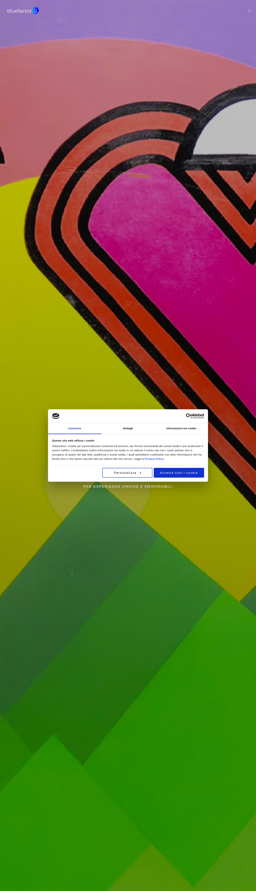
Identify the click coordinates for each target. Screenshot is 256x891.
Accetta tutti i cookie (179, 472)
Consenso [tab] (74, 428)
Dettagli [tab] (128, 428)
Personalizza (127, 472)
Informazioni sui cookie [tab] (181, 428)
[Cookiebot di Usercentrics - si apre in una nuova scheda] (188, 416)
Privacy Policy (154, 458)
